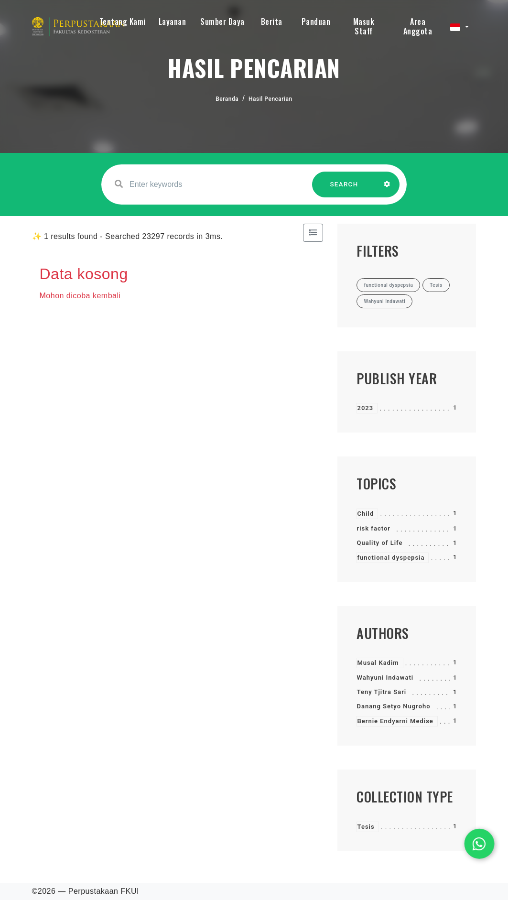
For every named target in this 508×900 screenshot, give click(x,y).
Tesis (365, 826)
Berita (271, 21)
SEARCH (344, 189)
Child (365, 513)
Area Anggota (417, 26)
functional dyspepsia (390, 557)
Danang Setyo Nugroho (393, 706)
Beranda (227, 99)
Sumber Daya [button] (222, 21)
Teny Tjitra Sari (381, 691)
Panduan (316, 21)
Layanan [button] (172, 21)
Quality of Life (379, 542)
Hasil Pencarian (270, 99)
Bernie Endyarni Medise (395, 721)
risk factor (373, 528)
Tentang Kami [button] (122, 21)
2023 (365, 408)
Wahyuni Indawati (385, 677)
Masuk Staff (364, 26)
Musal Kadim (378, 662)
